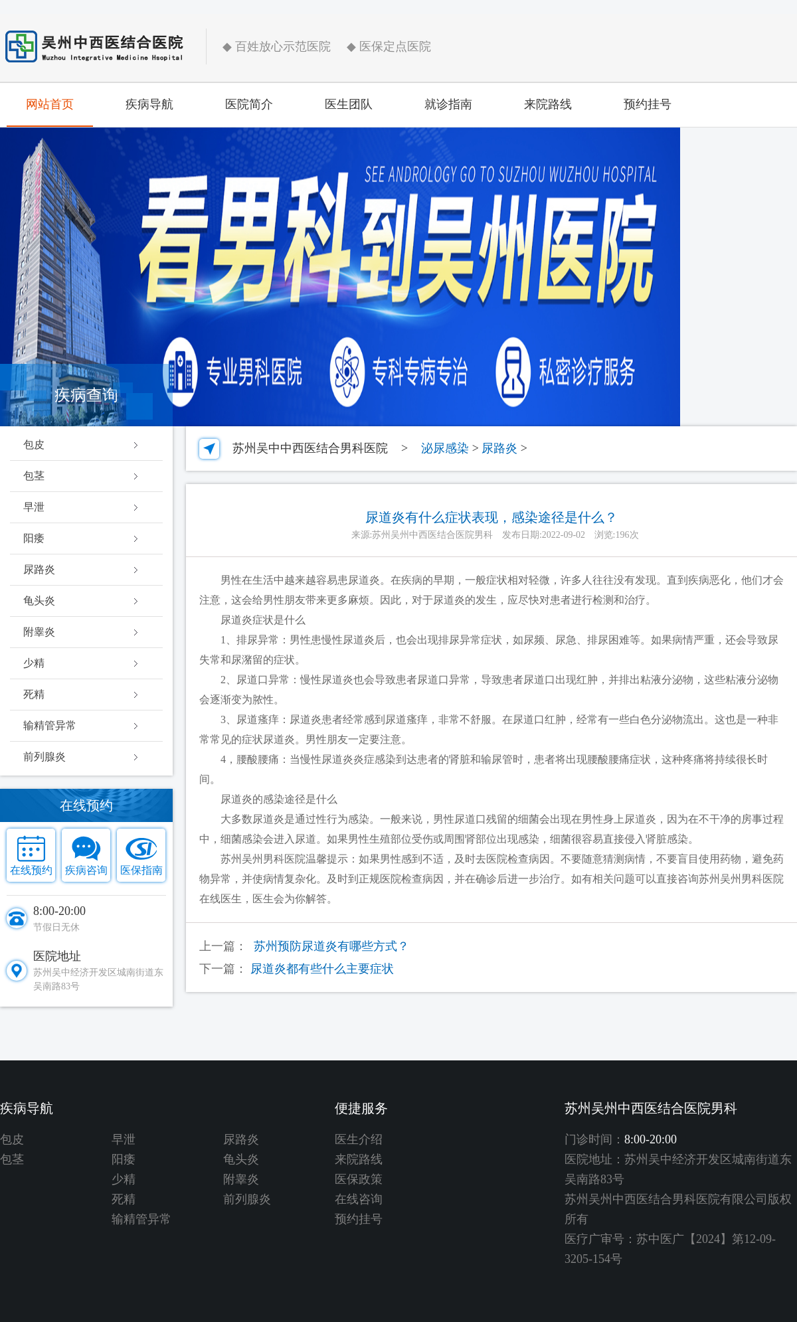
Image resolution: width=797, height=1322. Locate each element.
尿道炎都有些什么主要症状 (322, 968)
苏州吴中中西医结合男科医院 (310, 448)
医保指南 (141, 870)
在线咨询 (359, 1199)
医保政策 (359, 1179)
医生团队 (349, 104)
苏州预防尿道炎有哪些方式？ (331, 946)
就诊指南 (448, 104)
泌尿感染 (445, 448)
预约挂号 (647, 104)
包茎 (33, 475)
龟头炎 (39, 600)
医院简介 (249, 104)
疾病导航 (149, 104)
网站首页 (50, 104)
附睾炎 (39, 631)
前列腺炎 (44, 756)
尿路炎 (39, 569)
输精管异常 (49, 725)
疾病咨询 (86, 870)
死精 (33, 694)
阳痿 (33, 538)
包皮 (33, 444)
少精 (33, 663)
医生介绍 (359, 1139)
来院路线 (548, 104)
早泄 (33, 507)
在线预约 (31, 870)
